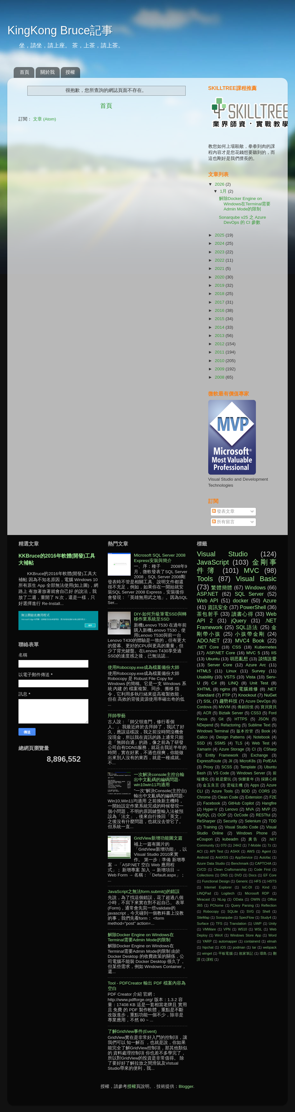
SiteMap (203, 917)
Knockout (247, 695)
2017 (220, 302)
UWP (258, 923)
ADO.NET (208, 640)
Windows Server (251, 773)
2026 (220, 184)
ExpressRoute (209, 761)
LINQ (233, 683)
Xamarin (204, 749)
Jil (230, 761)
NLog (221, 899)
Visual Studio (222, 554)
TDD (273, 821)
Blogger (186, 1086)
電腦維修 (248, 689)
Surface (203, 923)
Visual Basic (256, 579)
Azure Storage (231, 749)
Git (220, 719)
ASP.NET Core (220, 652)
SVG (250, 911)
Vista (251, 677)
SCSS (227, 767)
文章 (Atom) (44, 119)
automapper (228, 941)
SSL (207, 701)
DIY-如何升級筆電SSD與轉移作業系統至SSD (160, 616)
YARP (207, 941)
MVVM (224, 707)
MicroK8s (247, 761)
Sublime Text (259, 725)
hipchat (208, 947)
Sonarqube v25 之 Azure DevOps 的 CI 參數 (242, 220)
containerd (252, 941)
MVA (250, 809)
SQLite (232, 911)
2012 (220, 343)
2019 (220, 285)
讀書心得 (242, 614)
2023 (220, 252)
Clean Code (228, 797)
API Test (216, 851)
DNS (224, 875)
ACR (207, 713)
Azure (270, 600)
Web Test (261, 743)
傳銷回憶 (245, 707)
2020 (220, 277)
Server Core (219, 664)
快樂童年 (246, 779)
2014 (220, 327)
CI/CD (201, 869)
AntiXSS (222, 857)
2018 (220, 293)
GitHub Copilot (241, 803)
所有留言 (223, 521)
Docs (253, 875)
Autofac (265, 857)
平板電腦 (225, 953)
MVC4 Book (249, 640)
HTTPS (241, 719)
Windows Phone (252, 833)
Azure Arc (256, 664)
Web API (207, 600)
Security (230, 821)
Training (210, 827)
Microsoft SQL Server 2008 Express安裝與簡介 (159, 558)
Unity (273, 923)
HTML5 (204, 671)
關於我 (47, 72)
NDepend (205, 725)
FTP (226, 695)
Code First (262, 869)
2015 (220, 318)
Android (203, 857)
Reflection (269, 905)
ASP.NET (207, 594)
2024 (220, 243)
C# (214, 683)
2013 (220, 335)
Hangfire (269, 803)
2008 (220, 377)
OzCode (241, 815)
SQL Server (249, 594)
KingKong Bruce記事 (60, 30)
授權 (70, 72)
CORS (264, 791)
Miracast (203, 899)
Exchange (259, 755)
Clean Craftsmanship (230, 869)
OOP (221, 815)
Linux (231, 671)
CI (254, 749)
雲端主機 (235, 785)
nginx (225, 689)
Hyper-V (210, 809)
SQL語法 (247, 627)
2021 (220, 268)
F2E (273, 797)
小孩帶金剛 (250, 634)
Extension (253, 797)
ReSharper (206, 821)
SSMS (220, 743)
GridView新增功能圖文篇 (158, 838)
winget (207, 953)
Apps (254, 785)
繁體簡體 (221, 587)
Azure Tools (222, 791)
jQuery (238, 620)
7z (269, 845)
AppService (243, 857)
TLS (238, 743)
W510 (242, 929)
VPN (226, 929)
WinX (219, 935)
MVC (251, 570)
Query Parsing (242, 905)
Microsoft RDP (257, 893)
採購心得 (269, 779)
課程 (209, 959)
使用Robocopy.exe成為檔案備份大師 (143, 667)
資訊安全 (218, 607)
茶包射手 (208, 614)
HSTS (272, 881)
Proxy (208, 767)
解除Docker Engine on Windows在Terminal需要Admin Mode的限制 (245, 203)
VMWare (209, 929)
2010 (220, 360)
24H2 (237, 845)
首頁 (24, 72)
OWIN (255, 899)
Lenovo (231, 809)
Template (248, 767)
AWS (251, 851)
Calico (202, 737)
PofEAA (270, 761)
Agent (266, 851)
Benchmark (240, 863)
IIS (274, 652)
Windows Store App (245, 935)
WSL (258, 929)
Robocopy (211, 911)
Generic (242, 881)
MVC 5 (253, 652)
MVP (266, 809)
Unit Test (259, 683)
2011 (220, 352)
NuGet (270, 695)
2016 (220, 310)
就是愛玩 (223, 779)
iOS (223, 947)
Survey (258, 671)
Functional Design (216, 881)
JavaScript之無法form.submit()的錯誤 (144, 891)
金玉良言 (211, 785)
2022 (220, 260)
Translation (238, 923)
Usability (205, 677)
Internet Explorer (218, 887)
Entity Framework (221, 755)
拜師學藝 (117, 715)
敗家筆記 (246, 953)
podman (239, 947)
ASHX (235, 851)
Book (265, 731)
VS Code (221, 773)
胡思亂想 (239, 658)
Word (272, 935)
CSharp (270, 749)
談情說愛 (267, 658)
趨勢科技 (228, 701)
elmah (271, 941)
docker (241, 600)
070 (223, 845)
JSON (263, 719)
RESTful (263, 815)
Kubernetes (266, 647)
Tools (205, 579)
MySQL (203, 815)
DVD (238, 875)
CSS (236, 647)
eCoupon (204, 839)
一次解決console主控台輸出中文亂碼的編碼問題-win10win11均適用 (159, 779)
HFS (257, 881)
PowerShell (253, 607)
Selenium (253, 821)
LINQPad (204, 893)
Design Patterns (230, 737)
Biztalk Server (231, 713)
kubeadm (230, 839)
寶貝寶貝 (269, 707)
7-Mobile (254, 845)
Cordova (204, 707)
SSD (201, 743)
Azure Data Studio (211, 863)
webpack (270, 947)
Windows (255, 587)
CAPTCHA (263, 863)
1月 (224, 191)
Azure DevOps (258, 701)
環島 (263, 953)
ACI (199, 851)
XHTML (204, 689)
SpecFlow (246, 917)
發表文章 (223, 511)
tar (254, 947)
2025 (220, 235)
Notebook (261, 737)
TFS (219, 923)
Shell (266, 911)
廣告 (253, 839)
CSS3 (256, 713)
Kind (265, 887)
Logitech (228, 893)
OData (238, 899)
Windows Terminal (213, 731)
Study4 (266, 917)
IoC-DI (247, 887)
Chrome (203, 797)
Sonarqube (224, 917)
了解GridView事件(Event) (132, 1031)
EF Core (269, 875)
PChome (216, 905)
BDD (246, 791)
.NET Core (208, 647)
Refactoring (230, 725)
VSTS (229, 677)
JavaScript (213, 562)
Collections (205, 875)
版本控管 (245, 731)
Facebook (211, 803)
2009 (220, 369)
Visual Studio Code (241, 827)
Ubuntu (213, 658)
